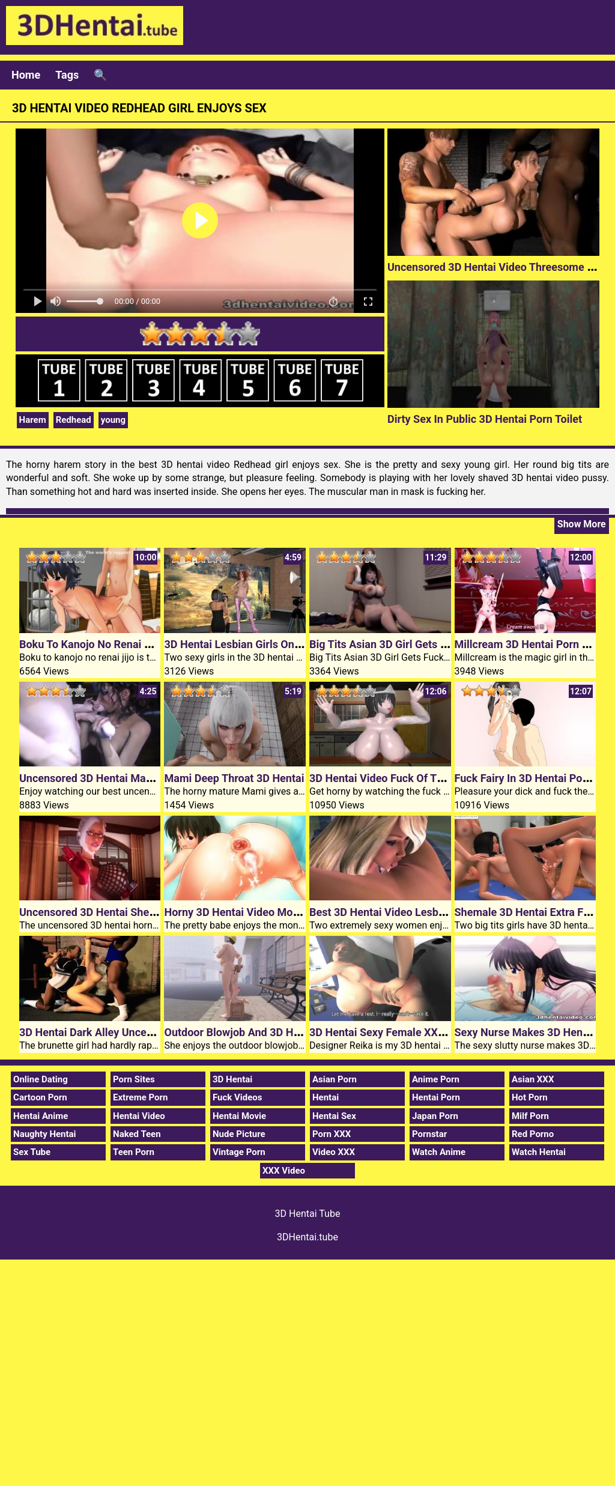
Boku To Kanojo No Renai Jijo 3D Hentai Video (131, 644)
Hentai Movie (239, 1116)
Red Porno (533, 1134)
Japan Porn (435, 1116)
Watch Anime (438, 1152)
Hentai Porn (436, 1097)
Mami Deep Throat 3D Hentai (234, 778)
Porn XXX (331, 1134)
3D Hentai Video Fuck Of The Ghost (394, 778)
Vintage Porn (239, 1152)
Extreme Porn (140, 1097)
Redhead (73, 419)
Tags (67, 74)
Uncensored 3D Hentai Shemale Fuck (109, 912)
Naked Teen (137, 1134)
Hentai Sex (334, 1116)
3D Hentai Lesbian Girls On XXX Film (252, 644)
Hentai (325, 1097)
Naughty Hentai (44, 1134)
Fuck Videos (237, 1097)
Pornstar (429, 1134)
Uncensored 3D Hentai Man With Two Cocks (125, 778)
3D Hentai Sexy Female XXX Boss (390, 1032)
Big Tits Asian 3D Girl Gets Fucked (392, 644)
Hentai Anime (40, 1116)
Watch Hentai (539, 1152)
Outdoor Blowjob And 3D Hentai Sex (251, 1032)
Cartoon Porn (40, 1097)
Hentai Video (139, 1116)
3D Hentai (232, 1079)
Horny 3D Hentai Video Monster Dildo (254, 912)
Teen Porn (133, 1152)
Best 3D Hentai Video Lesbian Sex (391, 912)
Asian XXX (533, 1079)
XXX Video (283, 1170)
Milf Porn (530, 1116)
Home (25, 74)
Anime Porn (435, 1079)
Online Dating (40, 1079)
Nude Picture (239, 1134)
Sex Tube (31, 1152)
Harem (32, 419)
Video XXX (333, 1152)
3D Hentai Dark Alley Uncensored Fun (110, 1032)
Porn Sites (134, 1079)
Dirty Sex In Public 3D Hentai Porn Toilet (484, 419)
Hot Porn (530, 1097)
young (113, 419)
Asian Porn (334, 1079)
